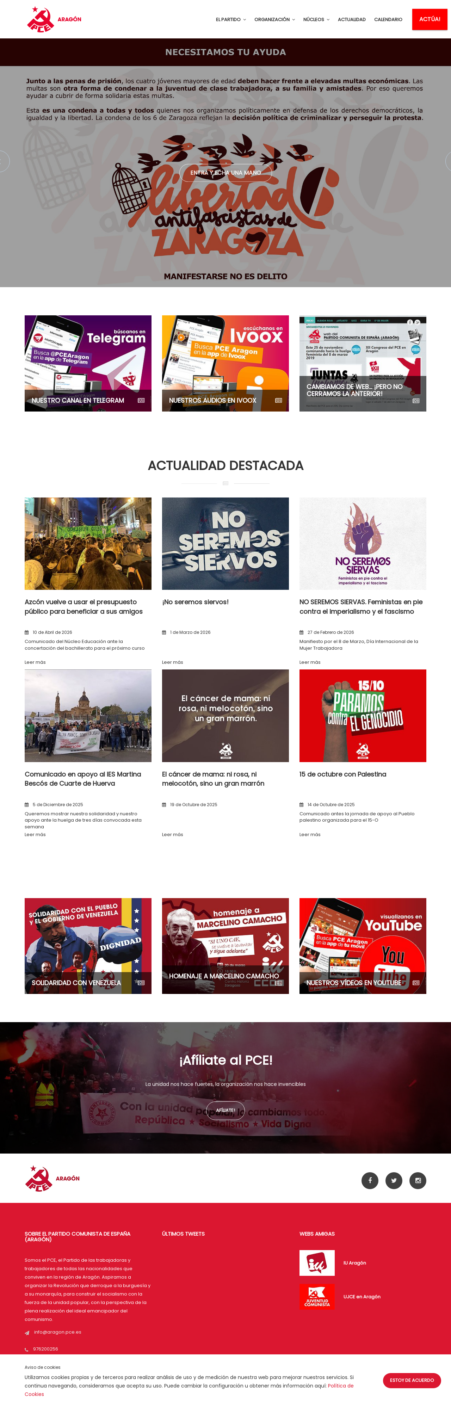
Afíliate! (225, 1110)
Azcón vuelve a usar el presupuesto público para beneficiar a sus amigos (84, 607)
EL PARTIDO (231, 19)
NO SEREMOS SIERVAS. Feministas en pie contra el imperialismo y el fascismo (360, 607)
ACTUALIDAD (352, 19)
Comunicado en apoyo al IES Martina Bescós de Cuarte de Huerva (83, 779)
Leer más (35, 662)
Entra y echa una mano (225, 177)
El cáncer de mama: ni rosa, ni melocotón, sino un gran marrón (213, 779)
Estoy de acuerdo (412, 1380)
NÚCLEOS (316, 19)
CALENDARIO (388, 19)
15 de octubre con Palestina (342, 774)
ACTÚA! (429, 19)
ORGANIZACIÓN (274, 19)
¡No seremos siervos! (195, 602)
